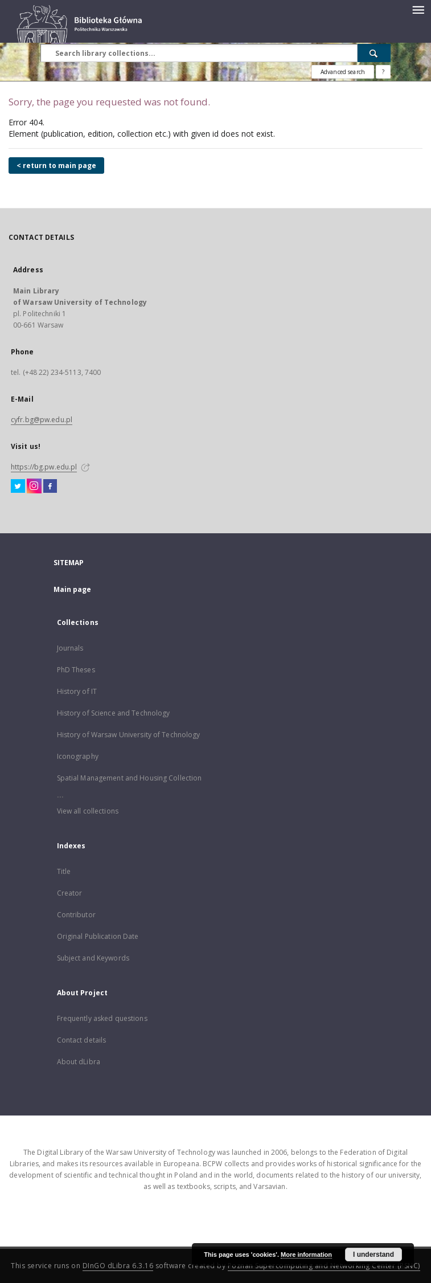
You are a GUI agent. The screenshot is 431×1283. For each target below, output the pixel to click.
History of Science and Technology (113, 713)
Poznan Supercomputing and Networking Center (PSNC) (324, 1265)
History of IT (77, 691)
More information (306, 1254)
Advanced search (343, 72)
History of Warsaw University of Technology (128, 734)
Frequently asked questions (102, 1018)
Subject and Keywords (93, 958)
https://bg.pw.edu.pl (44, 467)
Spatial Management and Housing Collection (129, 778)
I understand (373, 1255)
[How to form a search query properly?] (383, 72)
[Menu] (418, 9)
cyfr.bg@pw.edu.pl (41, 419)
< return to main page (56, 165)
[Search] (374, 53)
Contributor (76, 915)
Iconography (77, 756)
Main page (73, 589)
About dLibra (78, 1062)
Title (64, 871)
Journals (70, 648)
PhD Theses (76, 670)
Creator (70, 893)
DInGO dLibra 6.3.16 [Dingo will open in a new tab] (118, 1265)
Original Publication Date (98, 936)
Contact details (81, 1040)
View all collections (87, 811)
